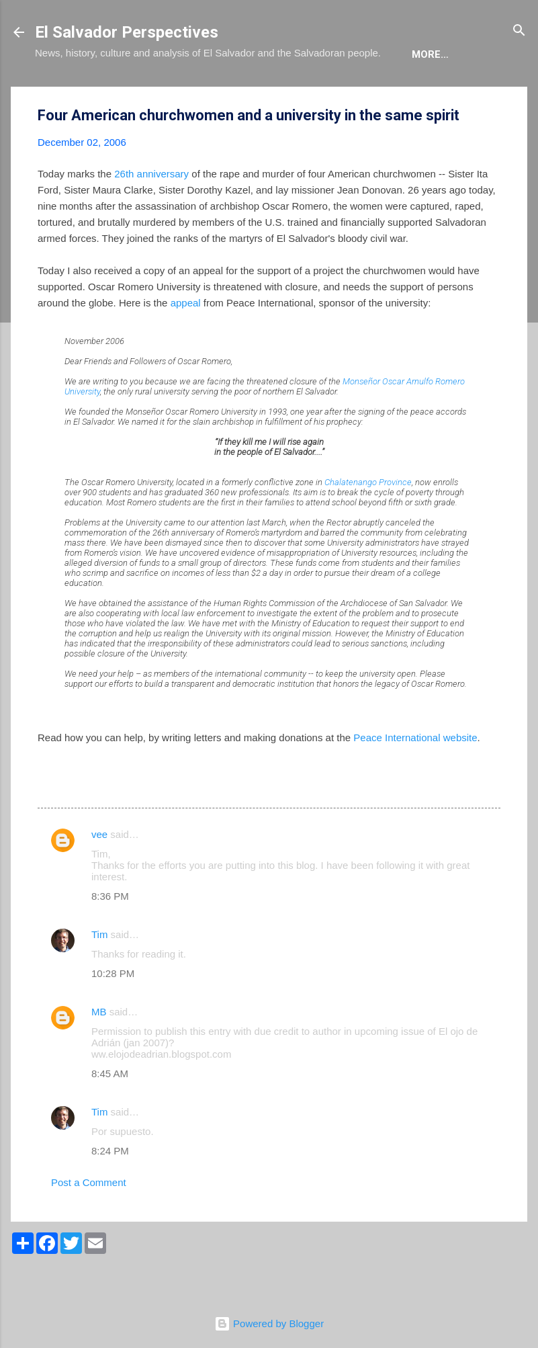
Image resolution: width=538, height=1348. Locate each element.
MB (99, 1052)
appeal (186, 343)
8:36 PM (110, 937)
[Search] (519, 31)
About (63, 95)
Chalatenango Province (368, 523)
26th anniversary (151, 214)
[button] (492, 157)
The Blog (130, 95)
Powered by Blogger (269, 1323)
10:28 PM (112, 1014)
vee (99, 875)
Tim (99, 975)
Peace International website (415, 778)
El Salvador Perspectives (126, 32)
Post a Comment (88, 1223)
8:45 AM (109, 1114)
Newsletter (417, 95)
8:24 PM (110, 1191)
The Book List (217, 95)
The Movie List (319, 95)
